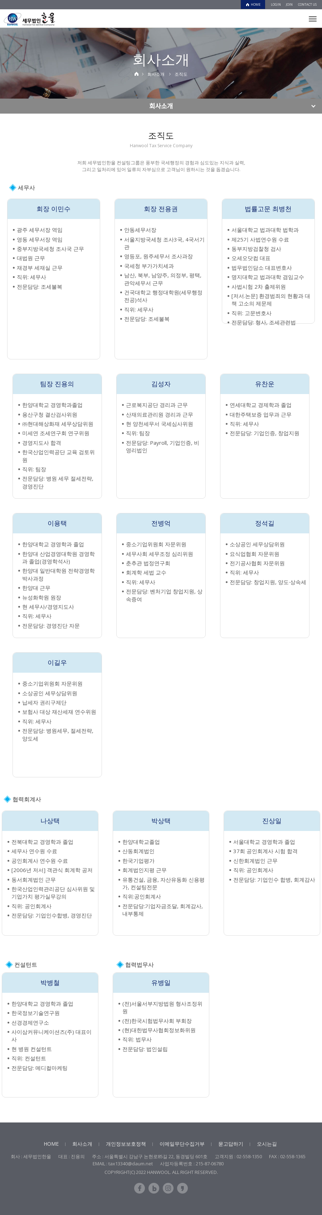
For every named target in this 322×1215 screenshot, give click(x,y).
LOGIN (276, 4)
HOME (255, 4)
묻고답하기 (230, 1143)
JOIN (289, 4)
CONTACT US (307, 4)
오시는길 (267, 1143)
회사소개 (82, 1143)
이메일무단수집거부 (182, 1143)
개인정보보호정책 (126, 1143)
